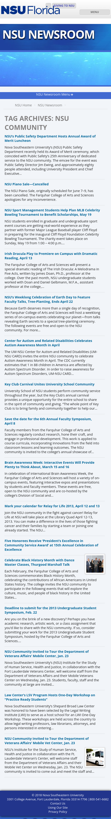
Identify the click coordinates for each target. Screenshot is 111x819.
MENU (95, 12)
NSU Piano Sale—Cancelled (27, 184)
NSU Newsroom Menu (53, 94)
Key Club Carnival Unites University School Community (49, 384)
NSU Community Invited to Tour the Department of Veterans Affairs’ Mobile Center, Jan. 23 (47, 653)
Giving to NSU (64, 6)
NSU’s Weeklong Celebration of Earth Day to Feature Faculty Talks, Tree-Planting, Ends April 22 (47, 299)
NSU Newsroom (50, 105)
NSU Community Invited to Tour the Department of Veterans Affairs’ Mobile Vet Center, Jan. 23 (47, 740)
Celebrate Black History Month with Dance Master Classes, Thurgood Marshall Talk (40, 562)
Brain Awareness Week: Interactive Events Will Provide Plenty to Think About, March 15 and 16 (49, 464)
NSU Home (23, 105)
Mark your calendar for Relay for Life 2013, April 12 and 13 (52, 506)
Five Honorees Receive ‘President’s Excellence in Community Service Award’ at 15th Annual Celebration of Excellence (51, 545)
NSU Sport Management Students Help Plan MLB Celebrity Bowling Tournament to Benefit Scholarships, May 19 (52, 212)
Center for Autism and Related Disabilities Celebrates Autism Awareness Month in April (48, 342)
